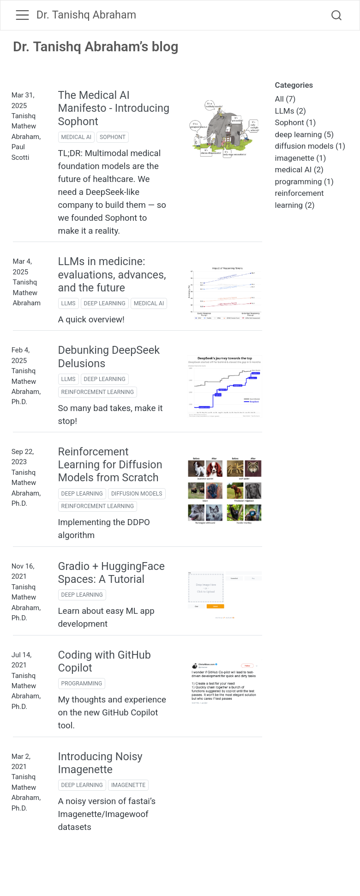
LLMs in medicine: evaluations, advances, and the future (112, 274)
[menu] (22, 15)
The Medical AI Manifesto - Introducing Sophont (114, 108)
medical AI (76, 137)
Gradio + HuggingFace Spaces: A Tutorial (111, 573)
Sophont (113, 137)
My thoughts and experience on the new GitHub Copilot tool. (112, 713)
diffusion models (136, 493)
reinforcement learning (97, 392)
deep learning (105, 303)
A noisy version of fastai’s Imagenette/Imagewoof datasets (107, 814)
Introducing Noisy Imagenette (100, 763)
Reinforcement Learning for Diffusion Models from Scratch (110, 464)
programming (81, 683)
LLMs (68, 303)
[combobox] (337, 15)
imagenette (128, 785)
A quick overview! (91, 320)
